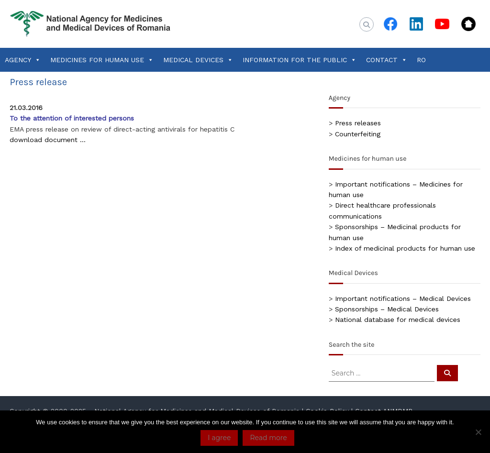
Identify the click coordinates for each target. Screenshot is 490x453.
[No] (478, 432)
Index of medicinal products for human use (405, 248)
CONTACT (386, 60)
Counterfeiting (357, 134)
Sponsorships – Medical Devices (387, 309)
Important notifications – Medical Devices (403, 298)
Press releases (358, 123)
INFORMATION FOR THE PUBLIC (299, 60)
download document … (48, 140)
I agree (219, 437)
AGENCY (23, 60)
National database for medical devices (397, 319)
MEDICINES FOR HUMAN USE (102, 60)
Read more (268, 437)
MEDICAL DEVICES (198, 60)
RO (421, 60)
